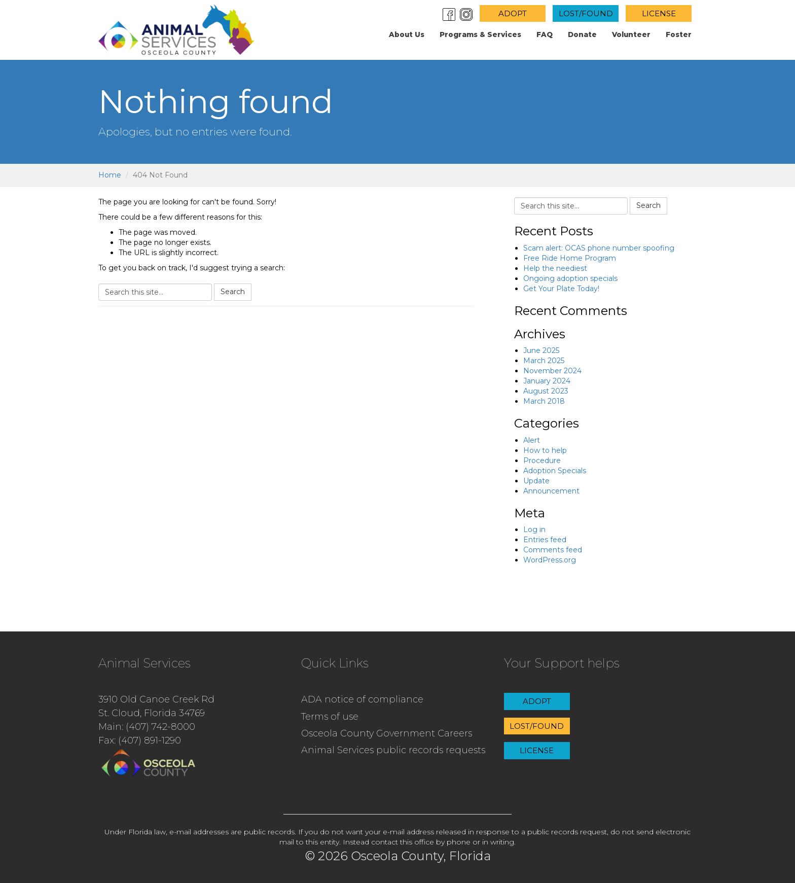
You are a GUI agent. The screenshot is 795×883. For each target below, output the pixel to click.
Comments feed (552, 549)
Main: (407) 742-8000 (146, 726)
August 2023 (545, 391)
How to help (545, 450)
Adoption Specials (554, 470)
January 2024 (546, 380)
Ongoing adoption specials (570, 278)
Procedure (542, 460)
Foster (679, 34)
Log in (534, 529)
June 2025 (541, 350)
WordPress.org (549, 559)
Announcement (551, 491)
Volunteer (631, 34)
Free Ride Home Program (569, 258)
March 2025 (543, 360)
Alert (531, 440)
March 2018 (544, 401)
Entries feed (544, 539)
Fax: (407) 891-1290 (139, 740)
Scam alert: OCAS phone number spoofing (598, 248)
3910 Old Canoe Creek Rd (156, 699)
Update (536, 480)
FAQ (544, 34)
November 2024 (552, 370)
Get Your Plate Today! (561, 288)
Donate (582, 34)
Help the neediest (555, 268)
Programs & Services (480, 34)
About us (406, 34)
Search (233, 291)
